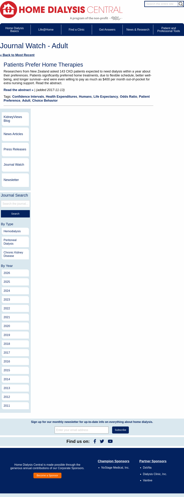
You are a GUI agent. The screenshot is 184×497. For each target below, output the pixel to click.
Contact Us (123, 443)
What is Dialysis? (17, 452)
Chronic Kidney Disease (166, 187)
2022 (160, 241)
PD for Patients (165, 477)
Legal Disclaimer (126, 453)
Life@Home (48, 438)
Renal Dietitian (165, 456)
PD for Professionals (168, 481)
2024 (160, 223)
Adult (26, 100)
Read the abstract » (18, 90)
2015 (160, 303)
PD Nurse (162, 452)
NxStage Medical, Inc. (115, 400)
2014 (160, 312)
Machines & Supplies (19, 459)
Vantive (147, 413)
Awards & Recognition (128, 447)
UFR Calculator (16, 443)
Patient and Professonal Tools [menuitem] (168, 30)
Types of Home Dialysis (20, 456)
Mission (121, 463)
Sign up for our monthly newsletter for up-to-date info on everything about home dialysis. (92, 355)
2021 (160, 250)
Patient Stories (52, 456)
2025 (160, 215)
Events (85, 443)
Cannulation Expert (167, 446)
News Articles (166, 67)
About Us (118, 438)
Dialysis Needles (53, 450)
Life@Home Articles (55, 453)
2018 (160, 276)
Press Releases (168, 82)
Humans (85, 96)
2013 (160, 321)
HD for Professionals (168, 474)
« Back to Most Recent (17, 55)
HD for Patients (165, 471)
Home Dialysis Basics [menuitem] (14, 30)
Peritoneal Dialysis (163, 175)
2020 (160, 259)
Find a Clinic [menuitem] (76, 29)
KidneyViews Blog (166, 52)
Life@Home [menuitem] (46, 29)
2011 (160, 338)
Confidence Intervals (28, 96)
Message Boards (159, 438)
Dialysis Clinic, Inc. (155, 407)
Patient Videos (52, 460)
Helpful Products (53, 463)
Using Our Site (125, 460)
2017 (160, 285)
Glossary (122, 470)
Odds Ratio (128, 96)
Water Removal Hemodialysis (16, 448)
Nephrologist (164, 449)
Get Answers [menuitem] (107, 29)
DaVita (147, 400)
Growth (121, 450)
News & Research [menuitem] (137, 29)
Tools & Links (15, 469)
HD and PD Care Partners (166, 466)
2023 (160, 232)
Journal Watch (167, 97)
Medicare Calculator (19, 462)
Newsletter (164, 113)
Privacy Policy (124, 466)
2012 (160, 330)
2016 (160, 294)
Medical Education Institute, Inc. (103, 495)
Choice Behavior (45, 100)
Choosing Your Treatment (57, 447)
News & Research (88, 438)
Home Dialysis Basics (18, 438)
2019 (160, 268)
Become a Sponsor (47, 408)
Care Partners (52, 443)
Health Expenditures (61, 96)
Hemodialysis (165, 164)
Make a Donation (126, 456)
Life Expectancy (105, 96)
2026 (160, 206)
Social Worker (164, 459)
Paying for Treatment (19, 466)
